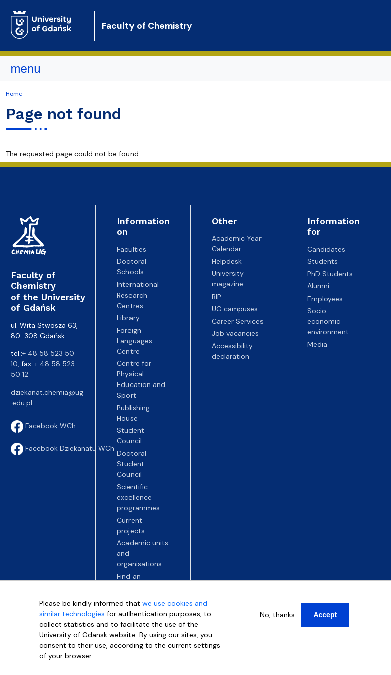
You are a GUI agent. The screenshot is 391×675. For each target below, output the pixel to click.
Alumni (318, 286)
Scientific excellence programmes (138, 497)
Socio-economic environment (328, 321)
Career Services (238, 321)
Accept (325, 615)
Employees (325, 298)
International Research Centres (138, 295)
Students (322, 261)
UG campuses (235, 308)
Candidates (326, 249)
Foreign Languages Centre (134, 341)
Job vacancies (235, 333)
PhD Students (330, 273)
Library (128, 317)
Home (14, 94)
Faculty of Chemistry (147, 25)
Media (317, 344)
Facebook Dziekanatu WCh (62, 448)
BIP (216, 296)
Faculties (131, 249)
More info (55, 666)
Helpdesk (227, 261)
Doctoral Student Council (131, 464)
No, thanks (277, 614)
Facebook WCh (43, 425)
